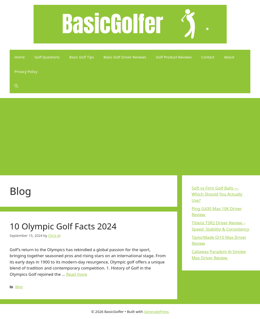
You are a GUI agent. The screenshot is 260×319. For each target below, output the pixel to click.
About (229, 57)
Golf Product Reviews (174, 57)
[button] (16, 86)
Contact (207, 57)
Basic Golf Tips (81, 57)
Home (19, 57)
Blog (19, 286)
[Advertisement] (130, 134)
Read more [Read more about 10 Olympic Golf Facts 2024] (76, 274)
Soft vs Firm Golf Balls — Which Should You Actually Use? (217, 194)
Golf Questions (47, 57)
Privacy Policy (25, 71)
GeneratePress (156, 311)
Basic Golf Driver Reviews (125, 57)
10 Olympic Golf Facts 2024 (63, 226)
